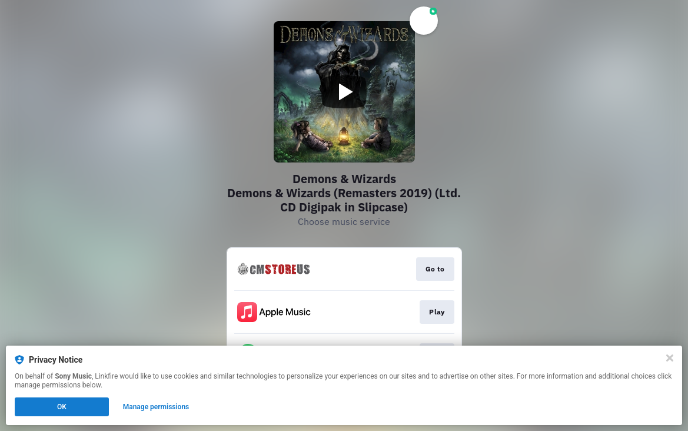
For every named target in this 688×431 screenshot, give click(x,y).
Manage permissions (156, 407)
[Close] (669, 358)
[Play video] (344, 91)
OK (62, 407)
